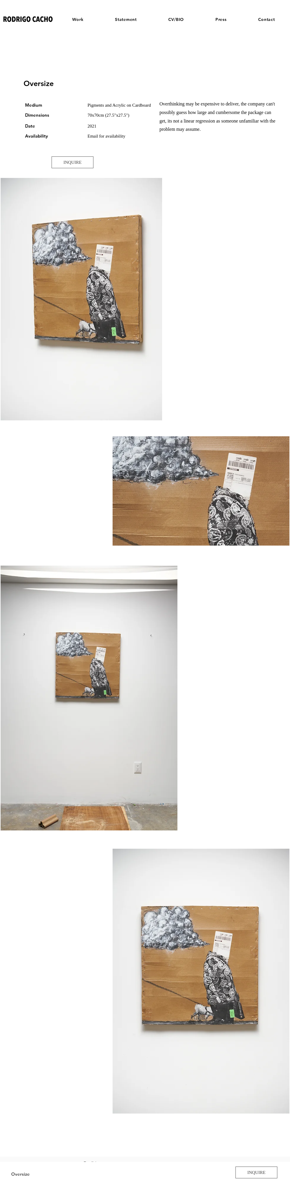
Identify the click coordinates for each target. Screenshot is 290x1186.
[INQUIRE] (72, 162)
